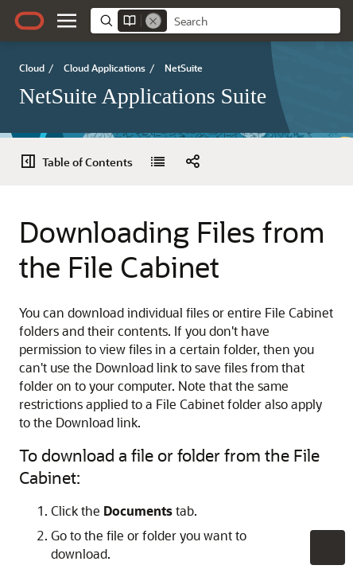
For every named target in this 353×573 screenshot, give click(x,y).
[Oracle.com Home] (29, 20)
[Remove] (153, 20)
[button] (67, 20)
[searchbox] (253, 21)
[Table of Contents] (81, 161)
